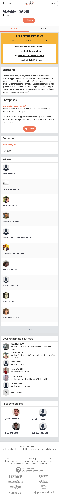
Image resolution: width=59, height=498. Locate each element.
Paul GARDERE (11, 433)
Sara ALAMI (8, 301)
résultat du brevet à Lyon (31, 55)
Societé (49, 459)
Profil (14, 28)
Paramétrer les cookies (32, 461)
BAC (13, 40)
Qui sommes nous (13, 459)
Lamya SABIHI (17, 369)
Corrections (26, 464)
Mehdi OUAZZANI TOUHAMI (17, 237)
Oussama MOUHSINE (13, 253)
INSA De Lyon (9, 144)
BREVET (29, 40)
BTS (45, 40)
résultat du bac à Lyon (31, 51)
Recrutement (40, 459)
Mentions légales (47, 461)
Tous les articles (15, 464)
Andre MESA (9, 173)
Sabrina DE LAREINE (41, 433)
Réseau (43, 28)
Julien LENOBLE (12, 418)
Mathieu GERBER (11, 221)
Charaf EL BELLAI (11, 189)
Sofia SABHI (16, 361)
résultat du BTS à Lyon (30, 60)
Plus (29, 329)
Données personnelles (14, 461)
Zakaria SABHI (17, 352)
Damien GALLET (39, 419)
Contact (24, 459)
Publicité (32, 459)
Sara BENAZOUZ (11, 317)
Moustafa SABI (17, 376)
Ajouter (30, 20)
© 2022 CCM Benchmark (40, 464)
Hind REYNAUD (10, 205)
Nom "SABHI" (16, 392)
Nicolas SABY (16, 383)
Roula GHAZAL (10, 269)
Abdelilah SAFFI (17, 344)
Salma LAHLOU (10, 285)
